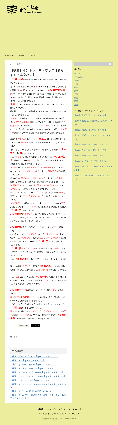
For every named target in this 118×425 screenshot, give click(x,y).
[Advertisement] (59, 35)
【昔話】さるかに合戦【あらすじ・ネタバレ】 (93, 150)
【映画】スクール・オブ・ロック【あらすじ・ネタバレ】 (37, 372)
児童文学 (78, 80)
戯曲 (76, 87)
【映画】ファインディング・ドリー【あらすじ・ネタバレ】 (38, 376)
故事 (76, 91)
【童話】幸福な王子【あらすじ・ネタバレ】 (92, 155)
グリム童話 (78, 77)
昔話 (76, 94)
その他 (77, 73)
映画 (15, 337)
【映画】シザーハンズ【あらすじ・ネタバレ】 (31, 391)
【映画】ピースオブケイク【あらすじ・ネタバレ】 (34, 356)
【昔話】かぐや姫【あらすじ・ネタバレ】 (91, 161)
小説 (76, 84)
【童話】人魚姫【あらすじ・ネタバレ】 (90, 130)
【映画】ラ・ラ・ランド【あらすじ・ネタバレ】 (32, 380)
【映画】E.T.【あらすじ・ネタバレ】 (27, 360)
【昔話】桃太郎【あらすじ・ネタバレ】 (90, 115)
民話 (76, 101)
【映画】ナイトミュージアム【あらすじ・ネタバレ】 (35, 368)
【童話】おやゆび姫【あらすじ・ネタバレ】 (92, 144)
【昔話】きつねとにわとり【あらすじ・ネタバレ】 (34, 364)
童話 (76, 105)
